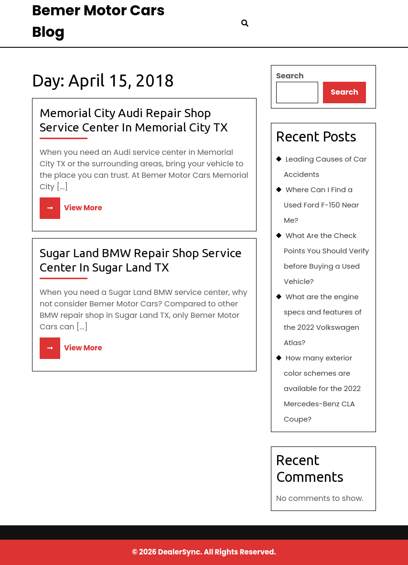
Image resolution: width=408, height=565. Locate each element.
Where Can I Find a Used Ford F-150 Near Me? (321, 205)
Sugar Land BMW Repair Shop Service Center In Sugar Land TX (141, 260)
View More (71, 208)
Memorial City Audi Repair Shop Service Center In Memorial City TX (134, 120)
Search (290, 75)
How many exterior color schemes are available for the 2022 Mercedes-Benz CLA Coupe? (322, 388)
